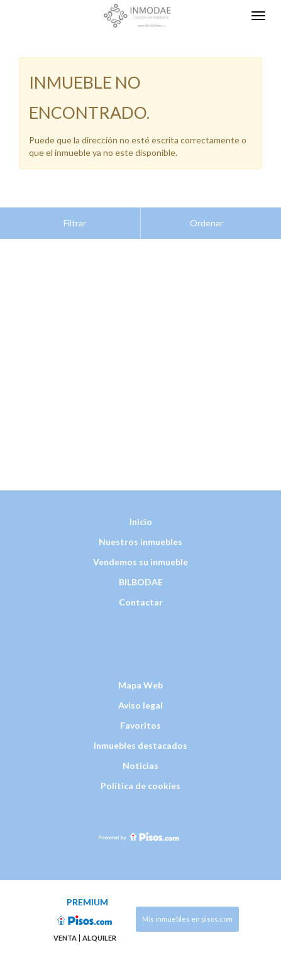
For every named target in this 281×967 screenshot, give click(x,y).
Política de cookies (140, 754)
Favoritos (140, 693)
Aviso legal (140, 673)
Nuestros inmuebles (140, 510)
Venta (65, 906)
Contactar (141, 570)
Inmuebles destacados (140, 714)
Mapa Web (140, 653)
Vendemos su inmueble (140, 530)
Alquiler (99, 906)
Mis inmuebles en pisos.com (187, 887)
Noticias (140, 734)
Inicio (140, 490)
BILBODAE (141, 550)
